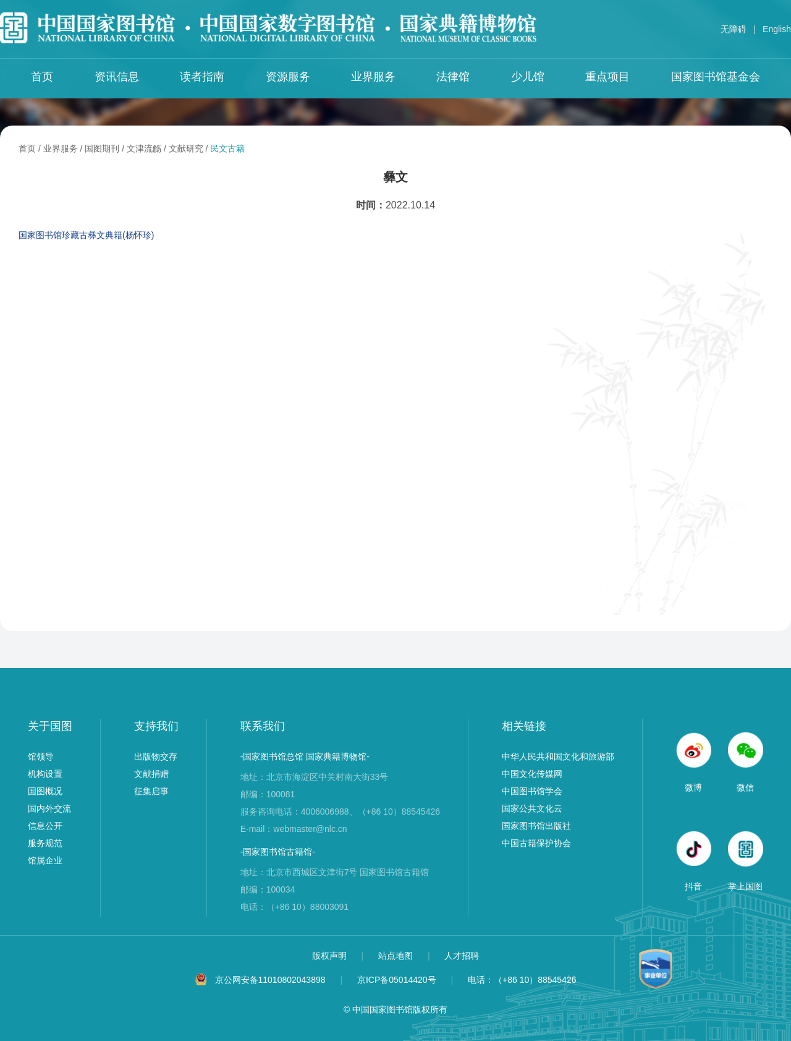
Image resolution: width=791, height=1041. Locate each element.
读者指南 (202, 76)
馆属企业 (45, 860)
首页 (42, 76)
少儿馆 (527, 76)
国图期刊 (102, 148)
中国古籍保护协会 (536, 843)
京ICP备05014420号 (396, 980)
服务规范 (45, 843)
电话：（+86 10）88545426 (522, 980)
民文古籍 (227, 148)
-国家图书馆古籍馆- (277, 852)
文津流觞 (144, 148)
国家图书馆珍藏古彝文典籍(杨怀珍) (86, 235)
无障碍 (734, 29)
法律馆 (453, 76)
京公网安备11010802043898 (270, 980)
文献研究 (186, 148)
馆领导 (41, 756)
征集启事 (151, 791)
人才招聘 (461, 956)
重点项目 (607, 76)
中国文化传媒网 (532, 774)
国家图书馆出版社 (536, 826)
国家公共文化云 (532, 808)
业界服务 (373, 76)
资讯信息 (117, 76)
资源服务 (288, 76)
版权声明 (330, 956)
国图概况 (45, 791)
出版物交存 (155, 756)
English (777, 29)
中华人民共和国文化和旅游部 (558, 756)
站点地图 (396, 956)
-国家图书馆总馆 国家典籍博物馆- (305, 756)
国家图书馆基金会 (715, 76)
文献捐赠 (151, 774)
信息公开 (45, 826)
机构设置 (45, 774)
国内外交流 (49, 808)
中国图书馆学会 (532, 791)
